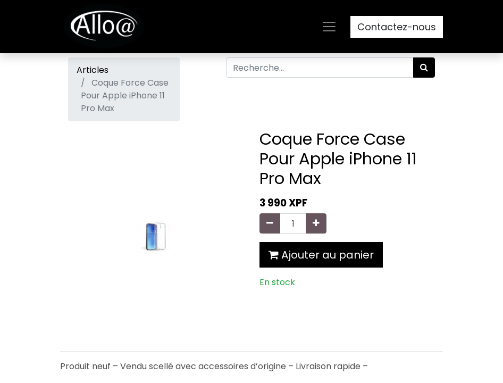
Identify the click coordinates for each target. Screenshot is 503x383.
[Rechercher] (424, 67)
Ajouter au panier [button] (321, 254)
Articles (92, 70)
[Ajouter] (316, 223)
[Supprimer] (269, 223)
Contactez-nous (396, 27)
